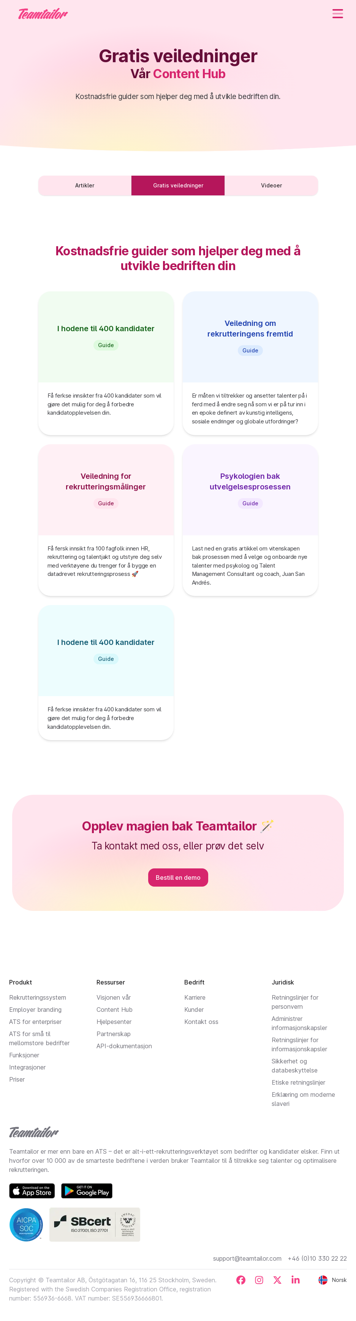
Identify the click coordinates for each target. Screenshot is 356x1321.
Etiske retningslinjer (298, 1082)
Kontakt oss (201, 1021)
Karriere (195, 997)
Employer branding (35, 1009)
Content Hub (115, 1009)
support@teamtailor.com (247, 1258)
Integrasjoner (27, 1067)
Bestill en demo (178, 877)
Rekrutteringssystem (37, 997)
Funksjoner (24, 1055)
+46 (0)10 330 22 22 (317, 1258)
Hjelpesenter (114, 1021)
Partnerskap (114, 1034)
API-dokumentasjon (124, 1046)
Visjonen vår (114, 997)
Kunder (194, 1009)
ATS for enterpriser (35, 1021)
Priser (17, 1079)
